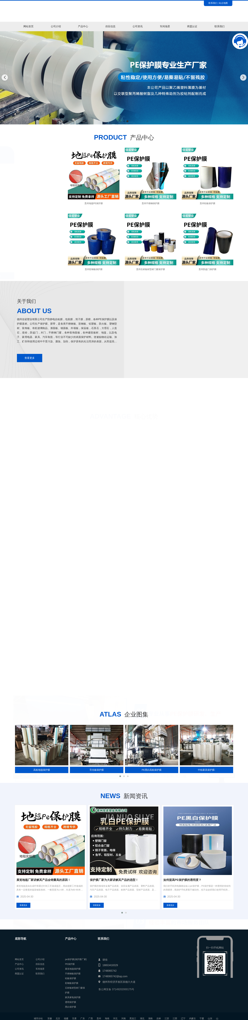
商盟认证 (192, 26)
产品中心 (83, 26)
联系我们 (212, 3)
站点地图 (223, 3)
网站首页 (28, 26)
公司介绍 (56, 26)
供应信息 (110, 26)
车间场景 (165, 26)
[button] (120, 121)
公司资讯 (138, 26)
